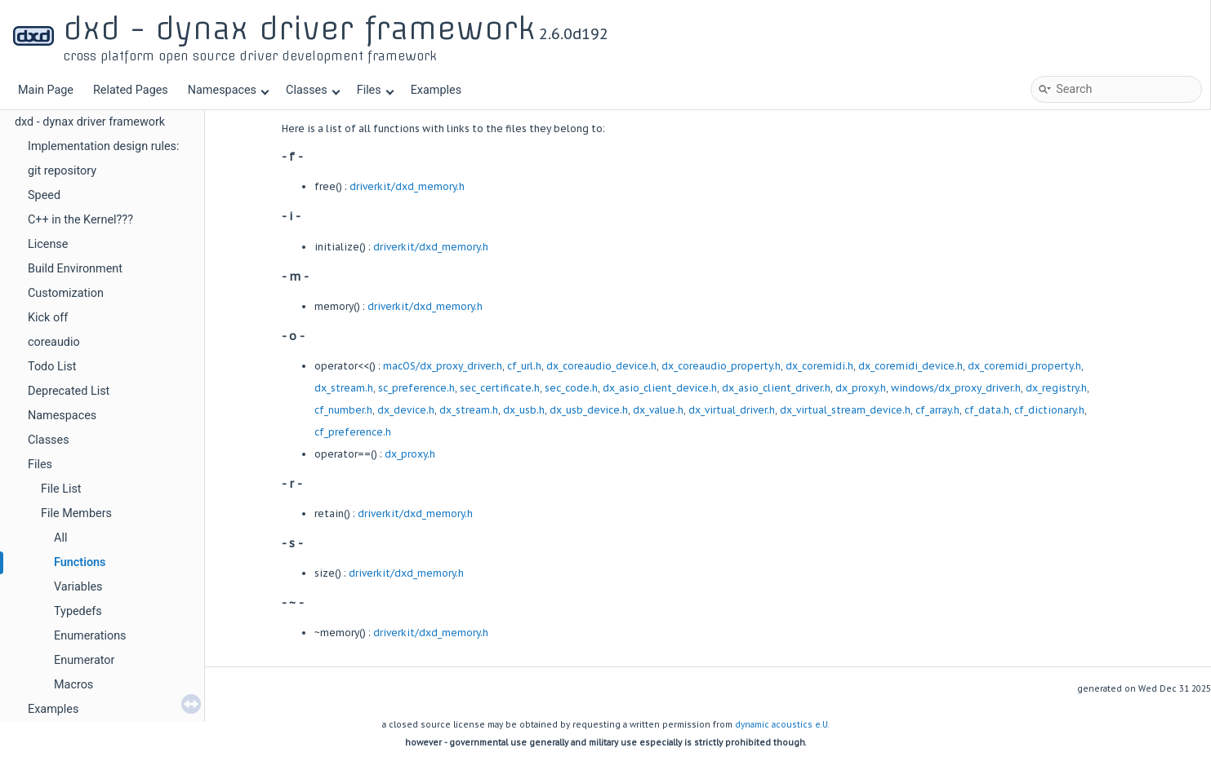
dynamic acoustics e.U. (782, 724)
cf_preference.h (352, 432)
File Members (76, 513)
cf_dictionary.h (1049, 410)
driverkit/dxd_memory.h (407, 186)
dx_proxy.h (860, 388)
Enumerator (84, 660)
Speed (44, 195)
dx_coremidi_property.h (1024, 366)
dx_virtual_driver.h (731, 410)
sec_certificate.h (500, 388)
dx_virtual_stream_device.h (845, 410)
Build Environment (75, 269)
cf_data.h (986, 410)
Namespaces (228, 90)
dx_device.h (405, 410)
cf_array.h (937, 410)
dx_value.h (658, 410)
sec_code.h (571, 388)
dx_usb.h (524, 410)
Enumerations (90, 636)
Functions (80, 562)
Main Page (45, 90)
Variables (78, 587)
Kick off (48, 318)
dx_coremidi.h (819, 366)
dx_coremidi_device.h (910, 366)
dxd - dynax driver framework (90, 122)
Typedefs (78, 611)
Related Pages (130, 90)
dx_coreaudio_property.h (721, 366)
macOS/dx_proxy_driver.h (442, 366)
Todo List (52, 367)
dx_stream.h (343, 388)
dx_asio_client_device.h (660, 388)
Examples (436, 90)
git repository (62, 171)
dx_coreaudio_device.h (601, 366)
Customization (66, 293)
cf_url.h (524, 366)
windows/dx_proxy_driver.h (956, 388)
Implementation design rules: (104, 146)
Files (375, 90)
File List (61, 489)
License (48, 244)
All (60, 538)
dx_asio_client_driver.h (776, 388)
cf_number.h (343, 410)
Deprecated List (68, 391)
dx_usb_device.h (589, 410)
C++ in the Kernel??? (80, 220)
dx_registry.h (1056, 388)
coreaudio (54, 342)
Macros (73, 685)
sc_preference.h (416, 388)
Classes (313, 90)
